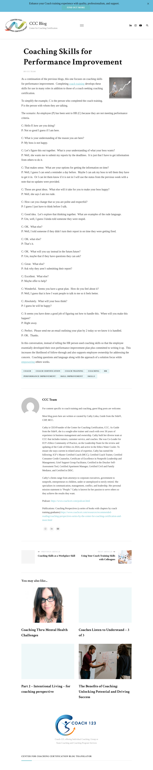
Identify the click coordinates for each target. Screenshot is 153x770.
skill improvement (71, 376)
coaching (93, 371)
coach (27, 371)
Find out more (76, 7)
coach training (76, 83)
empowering (28, 361)
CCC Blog (38, 23)
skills (91, 376)
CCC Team (31, 71)
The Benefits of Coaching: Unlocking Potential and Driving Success (104, 691)
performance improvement (40, 376)
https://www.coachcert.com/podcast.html (70, 500)
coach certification (48, 371)
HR (105, 371)
